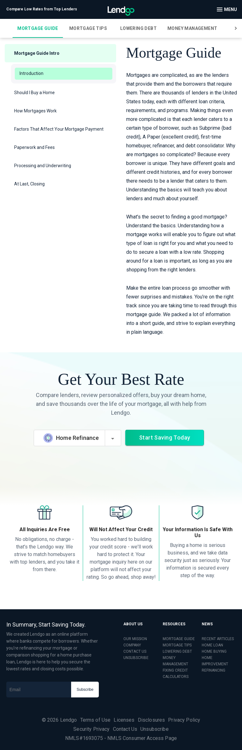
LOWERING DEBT (177, 651)
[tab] (38, 28)
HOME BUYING (214, 651)
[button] (60, 53)
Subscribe (85, 689)
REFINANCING (213, 670)
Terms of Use (95, 720)
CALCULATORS (176, 676)
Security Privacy (91, 729)
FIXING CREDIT (175, 670)
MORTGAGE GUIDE (179, 639)
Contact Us (125, 729)
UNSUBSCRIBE (136, 658)
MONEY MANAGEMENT (175, 661)
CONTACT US (134, 651)
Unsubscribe (154, 729)
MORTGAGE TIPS (177, 645)
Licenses (124, 720)
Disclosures (151, 720)
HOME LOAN (212, 645)
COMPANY (132, 645)
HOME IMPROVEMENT (215, 661)
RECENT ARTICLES (218, 639)
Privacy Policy (184, 720)
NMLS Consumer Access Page (142, 738)
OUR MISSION (135, 639)
